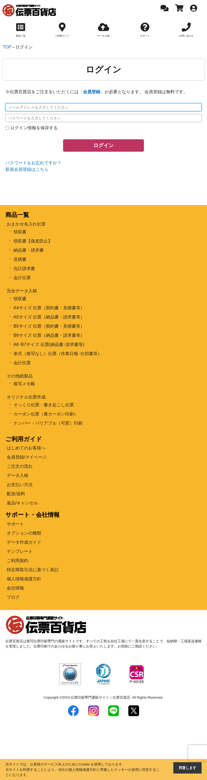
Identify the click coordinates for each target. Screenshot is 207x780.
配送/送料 (16, 493)
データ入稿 (17, 475)
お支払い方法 (20, 484)
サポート (15, 524)
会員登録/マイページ (27, 457)
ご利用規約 (17, 560)
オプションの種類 (24, 533)
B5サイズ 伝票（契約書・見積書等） (49, 326)
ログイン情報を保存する (34, 128)
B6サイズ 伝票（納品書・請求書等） (49, 335)
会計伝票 (22, 277)
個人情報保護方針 (24, 579)
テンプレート (20, 551)
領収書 (19, 232)
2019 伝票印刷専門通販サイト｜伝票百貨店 (96, 697)
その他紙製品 (20, 376)
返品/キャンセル (22, 503)
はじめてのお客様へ (26, 448)
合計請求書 (24, 268)
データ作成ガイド (24, 542)
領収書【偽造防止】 (32, 241)
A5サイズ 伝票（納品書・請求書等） (49, 317)
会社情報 (15, 588)
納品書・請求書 (28, 250)
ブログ (13, 597)
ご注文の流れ (20, 466)
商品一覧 (17, 215)
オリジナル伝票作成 (26, 397)
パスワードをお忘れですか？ (33, 163)
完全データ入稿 (22, 291)
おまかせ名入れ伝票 (26, 224)
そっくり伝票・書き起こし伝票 (43, 405)
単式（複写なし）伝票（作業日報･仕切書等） (57, 353)
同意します (187, 768)
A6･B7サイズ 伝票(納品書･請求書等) (48, 344)
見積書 (19, 259)
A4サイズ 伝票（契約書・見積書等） (49, 308)
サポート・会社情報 (32, 514)
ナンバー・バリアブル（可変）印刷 (47, 423)
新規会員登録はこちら (27, 169)
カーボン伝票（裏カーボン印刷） (45, 414)
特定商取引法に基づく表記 (32, 569)
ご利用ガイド (23, 439)
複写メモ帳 (24, 384)
